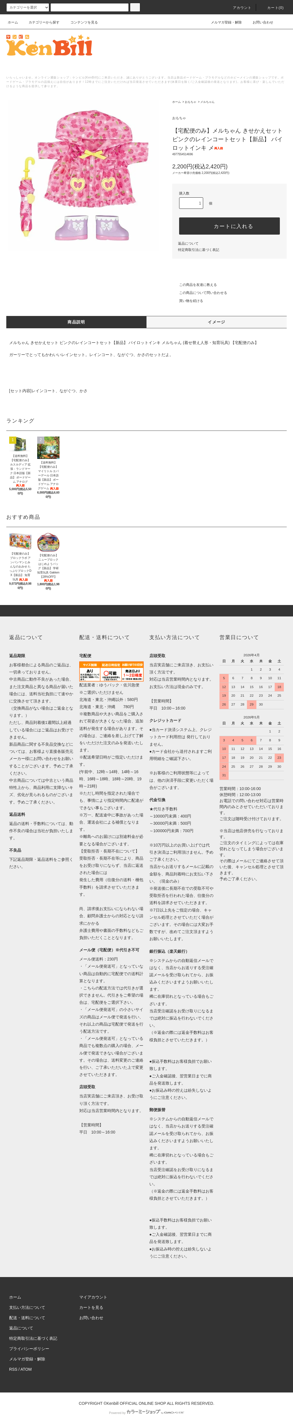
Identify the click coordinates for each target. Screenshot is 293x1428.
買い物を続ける (187, 301)
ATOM (26, 1369)
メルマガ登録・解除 (223, 22)
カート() (272, 8)
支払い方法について (27, 1307)
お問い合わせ (259, 22)
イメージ (216, 322)
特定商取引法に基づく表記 (198, 250)
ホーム (13, 22)
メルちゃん (207, 101)
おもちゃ (190, 101)
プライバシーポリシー (29, 1348)
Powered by (146, 1413)
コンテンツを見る (81, 22)
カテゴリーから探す (41, 22)
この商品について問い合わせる (199, 293)
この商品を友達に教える (194, 285)
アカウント (239, 8)
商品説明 (76, 322)
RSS (13, 1369)
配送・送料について (27, 1317)
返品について (188, 243)
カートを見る (91, 1307)
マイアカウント (93, 1297)
